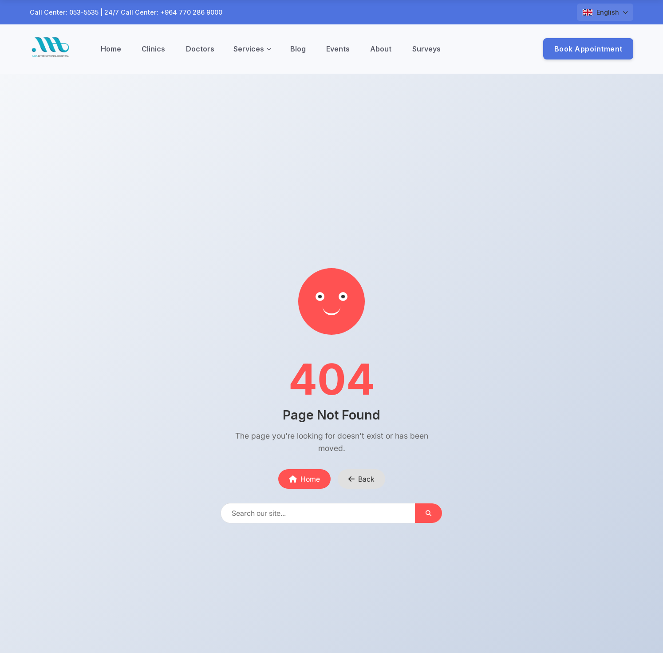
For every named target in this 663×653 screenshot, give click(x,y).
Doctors (200, 48)
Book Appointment (588, 48)
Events (338, 48)
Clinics (153, 48)
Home (111, 48)
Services (252, 48)
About (380, 48)
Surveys (426, 48)
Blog (298, 48)
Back (361, 479)
